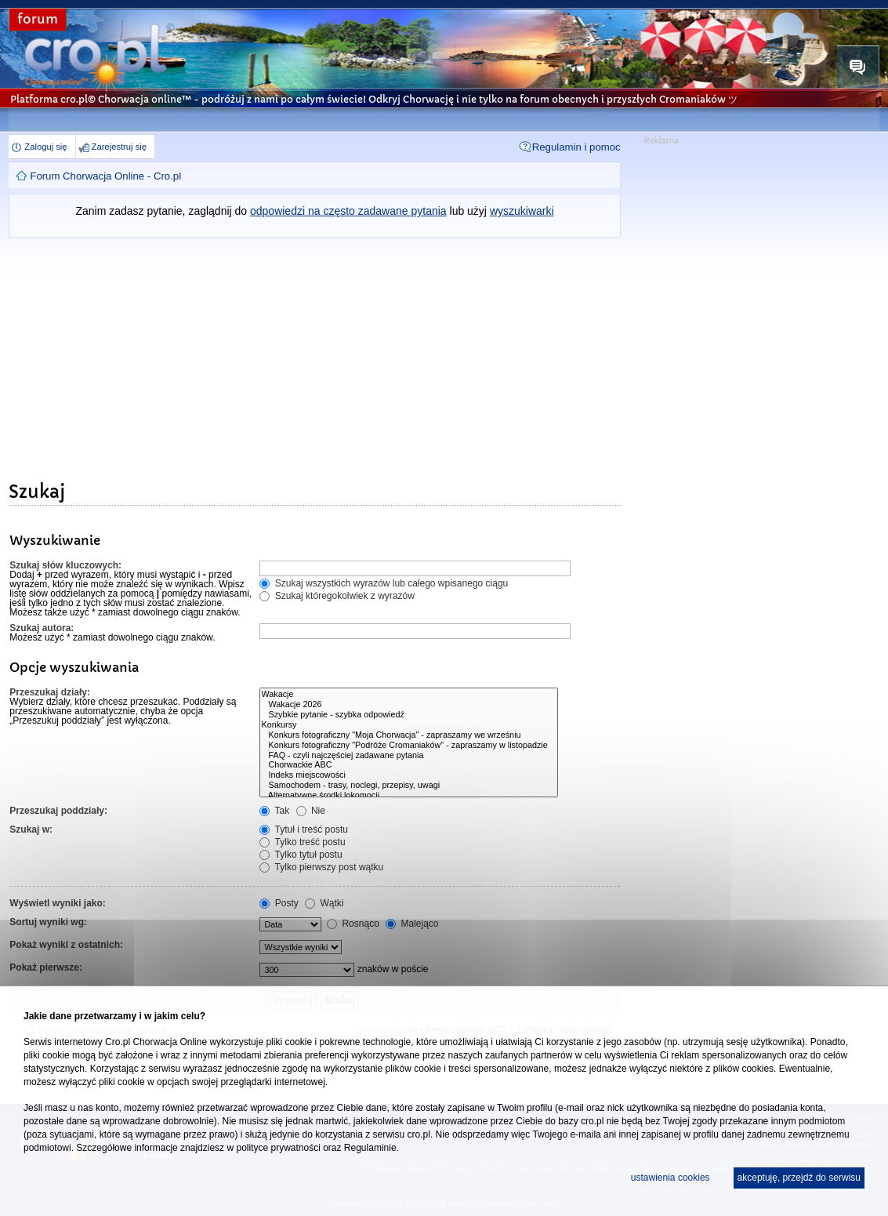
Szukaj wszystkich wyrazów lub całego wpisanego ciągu (383, 583)
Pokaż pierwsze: (45, 967)
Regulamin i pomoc (576, 147)
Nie (310, 810)
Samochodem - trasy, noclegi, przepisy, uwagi (408, 785)
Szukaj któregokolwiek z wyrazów (336, 595)
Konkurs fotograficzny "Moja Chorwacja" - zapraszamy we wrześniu (408, 735)
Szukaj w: (31, 829)
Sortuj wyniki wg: (48, 922)
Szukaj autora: (41, 628)
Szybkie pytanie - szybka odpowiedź (408, 715)
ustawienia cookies (670, 1177)
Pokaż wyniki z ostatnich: (66, 944)
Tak (274, 810)
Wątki (324, 903)
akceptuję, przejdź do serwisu (799, 1177)
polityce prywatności (278, 1147)
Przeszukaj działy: (49, 692)
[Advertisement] (314, 355)
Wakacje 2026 (408, 704)
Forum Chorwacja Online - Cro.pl (105, 176)
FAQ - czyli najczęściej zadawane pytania (408, 755)
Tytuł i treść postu (303, 829)
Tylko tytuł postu (300, 854)
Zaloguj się (45, 146)
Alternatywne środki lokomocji (408, 795)
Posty (278, 903)
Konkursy (408, 725)
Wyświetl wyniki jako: (57, 903)
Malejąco (412, 923)
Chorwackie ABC (408, 765)
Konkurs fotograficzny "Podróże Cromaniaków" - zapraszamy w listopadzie (408, 745)
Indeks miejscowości (408, 775)
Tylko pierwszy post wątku (321, 867)
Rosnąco (353, 923)
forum (37, 19)
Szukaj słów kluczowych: (65, 565)
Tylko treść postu (302, 842)
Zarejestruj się (119, 146)
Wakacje (408, 694)
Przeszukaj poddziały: (58, 810)
